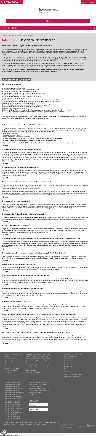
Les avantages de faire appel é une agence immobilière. (42, 363)
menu (48, 21)
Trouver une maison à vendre (37, 388)
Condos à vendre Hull (11, 414)
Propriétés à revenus (11, 363)
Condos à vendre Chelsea (12, 410)
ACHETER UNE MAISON (13, 355)
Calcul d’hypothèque (73, 374)
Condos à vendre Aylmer (12, 406)
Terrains (7, 365)
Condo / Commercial (11, 370)
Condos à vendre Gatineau (12, 404)
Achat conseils (68, 358)
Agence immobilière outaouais (38, 384)
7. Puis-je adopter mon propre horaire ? (14, 98)
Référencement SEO (66, 427)
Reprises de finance (35, 392)
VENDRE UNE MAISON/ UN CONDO (38, 355)
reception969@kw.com (52, 422)
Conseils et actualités (73, 355)
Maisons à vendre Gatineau (13, 384)
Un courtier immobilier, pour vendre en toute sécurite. (41, 361)
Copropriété (67, 371)
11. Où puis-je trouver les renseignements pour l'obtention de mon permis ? (26, 105)
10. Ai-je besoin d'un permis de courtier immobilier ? (18, 103)
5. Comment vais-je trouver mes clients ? (15, 95)
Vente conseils (68, 361)
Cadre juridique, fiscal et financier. (36, 365)
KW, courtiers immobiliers (36, 386)
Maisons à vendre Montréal (13, 396)
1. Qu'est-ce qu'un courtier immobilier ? (14, 88)
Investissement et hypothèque (73, 365)
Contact (31, 394)
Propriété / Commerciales (12, 361)
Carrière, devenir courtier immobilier (39, 390)
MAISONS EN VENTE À (12, 382)
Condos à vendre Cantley (12, 418)
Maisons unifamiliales (11, 358)
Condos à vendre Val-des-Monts (14, 412)
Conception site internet (67, 424)
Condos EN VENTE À (12, 402)
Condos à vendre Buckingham (13, 408)
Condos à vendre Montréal (12, 416)
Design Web (63, 425)
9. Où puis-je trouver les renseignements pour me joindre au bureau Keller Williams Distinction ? (32, 101)
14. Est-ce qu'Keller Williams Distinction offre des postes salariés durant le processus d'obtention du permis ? (36, 110)
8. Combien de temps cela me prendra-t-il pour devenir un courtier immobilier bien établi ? (30, 100)
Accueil (5, 35)
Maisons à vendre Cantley (12, 398)
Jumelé (7, 356)
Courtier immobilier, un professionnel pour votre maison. (42, 367)
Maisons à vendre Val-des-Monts (14, 392)
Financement (68, 363)
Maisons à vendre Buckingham (14, 388)
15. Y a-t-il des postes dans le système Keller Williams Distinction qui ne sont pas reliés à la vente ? (33, 112)
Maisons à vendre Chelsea (12, 390)
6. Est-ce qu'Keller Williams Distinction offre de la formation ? (21, 96)
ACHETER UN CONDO (12, 368)
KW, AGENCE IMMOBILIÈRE (38, 382)
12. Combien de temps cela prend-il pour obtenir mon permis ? (22, 107)
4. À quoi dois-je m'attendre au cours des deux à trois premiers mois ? (24, 93)
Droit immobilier (68, 367)
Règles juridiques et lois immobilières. (37, 356)
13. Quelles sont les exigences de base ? (15, 108)
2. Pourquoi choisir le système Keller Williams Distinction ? (20, 90)
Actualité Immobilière (70, 356)
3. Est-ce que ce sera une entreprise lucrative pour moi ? (20, 91)
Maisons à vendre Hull (11, 394)
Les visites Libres (33, 370)
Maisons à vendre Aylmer (12, 386)
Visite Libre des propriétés (34, 372)
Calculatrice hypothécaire (71, 376)
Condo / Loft (8, 372)
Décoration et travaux (70, 369)
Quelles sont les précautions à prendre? (38, 358)
